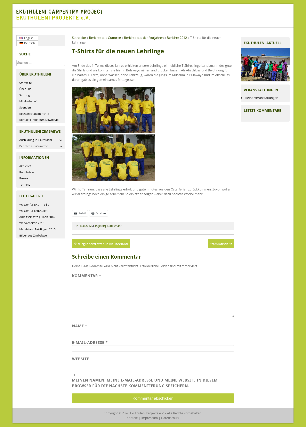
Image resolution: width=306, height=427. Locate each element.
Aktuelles (25, 166)
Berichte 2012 (177, 38)
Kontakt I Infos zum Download (39, 120)
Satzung (24, 95)
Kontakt (132, 418)
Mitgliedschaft (28, 101)
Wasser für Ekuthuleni (33, 211)
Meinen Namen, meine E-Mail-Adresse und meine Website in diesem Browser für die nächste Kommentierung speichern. (145, 382)
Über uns (25, 89)
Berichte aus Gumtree (33, 146)
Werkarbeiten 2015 (31, 223)
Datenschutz (170, 418)
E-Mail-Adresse (90, 342)
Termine (24, 184)
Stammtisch (219, 244)
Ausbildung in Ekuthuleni (35, 140)
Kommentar (86, 275)
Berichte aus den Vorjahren (144, 38)
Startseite (25, 83)
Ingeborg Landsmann (108, 226)
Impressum (149, 418)
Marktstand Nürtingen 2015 (37, 229)
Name (79, 325)
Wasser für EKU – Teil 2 (34, 204)
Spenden (25, 107)
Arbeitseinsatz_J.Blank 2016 (37, 217)
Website (80, 358)
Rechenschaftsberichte (34, 114)
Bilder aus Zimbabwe (33, 235)
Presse (23, 178)
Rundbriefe (26, 172)
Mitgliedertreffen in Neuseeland (103, 244)
